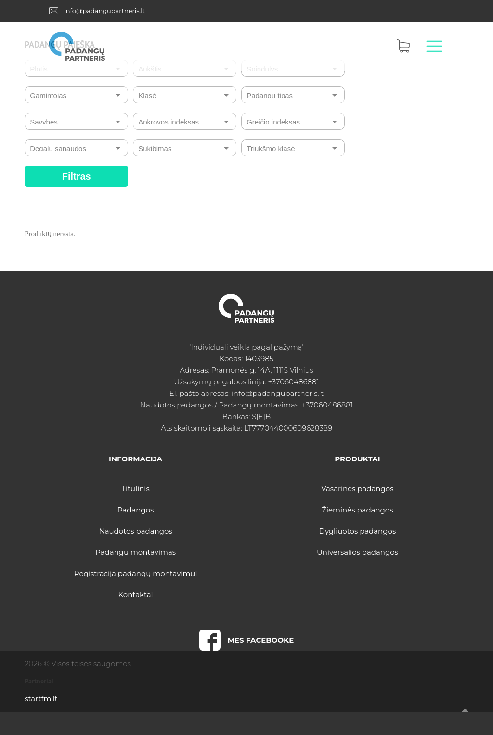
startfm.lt (41, 698)
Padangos (135, 509)
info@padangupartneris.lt (104, 10)
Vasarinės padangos (357, 488)
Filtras (76, 176)
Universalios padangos (357, 552)
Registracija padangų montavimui (135, 573)
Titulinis (135, 488)
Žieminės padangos (357, 509)
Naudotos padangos (135, 531)
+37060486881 (293, 381)
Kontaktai (135, 594)
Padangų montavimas (135, 552)
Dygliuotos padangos (357, 531)
